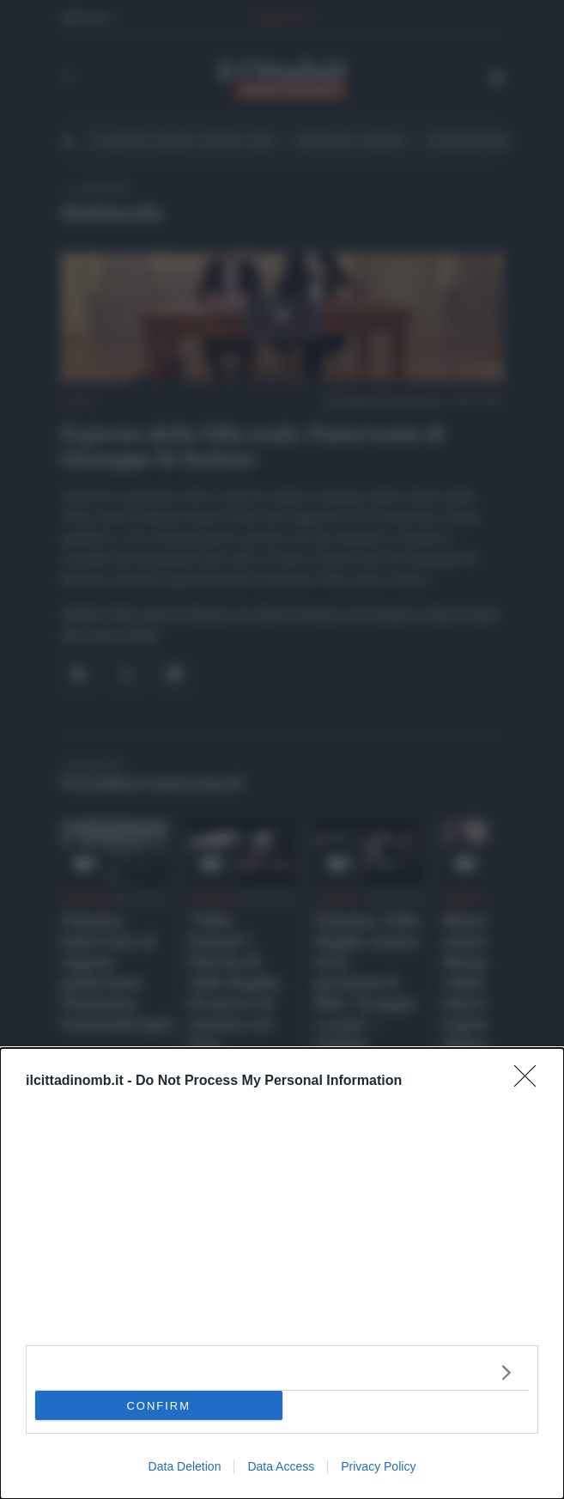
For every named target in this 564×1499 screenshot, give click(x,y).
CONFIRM (158, 1404)
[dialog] (282, 1273)
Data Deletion (185, 1466)
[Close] (530, 1081)
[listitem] (282, 1372)
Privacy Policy (378, 1466)
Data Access (280, 1466)
